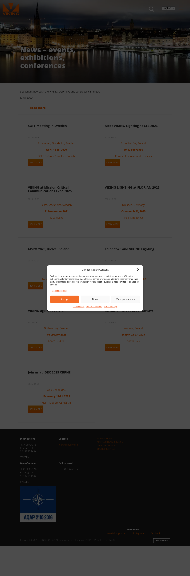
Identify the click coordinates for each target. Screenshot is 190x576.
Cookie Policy (78, 306)
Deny (95, 299)
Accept (64, 299)
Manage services (59, 290)
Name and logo (110, 306)
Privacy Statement (94, 306)
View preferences (125, 299)
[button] (138, 269)
